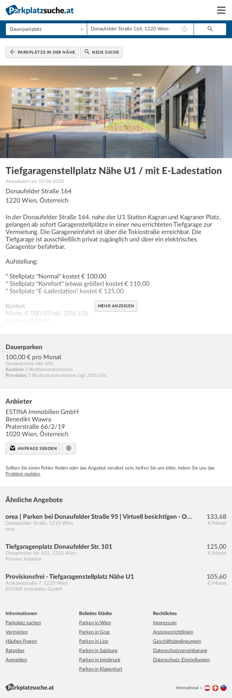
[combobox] (140, 29)
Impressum (165, 623)
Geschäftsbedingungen (177, 641)
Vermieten (17, 632)
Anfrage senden (33, 448)
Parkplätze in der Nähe (42, 51)
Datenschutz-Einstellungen (181, 660)
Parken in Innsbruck (99, 660)
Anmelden (16, 660)
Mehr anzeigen (116, 306)
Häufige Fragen (21, 641)
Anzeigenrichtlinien (173, 632)
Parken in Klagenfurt (100, 669)
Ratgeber (15, 650)
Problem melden (23, 474)
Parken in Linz (93, 641)
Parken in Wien (95, 623)
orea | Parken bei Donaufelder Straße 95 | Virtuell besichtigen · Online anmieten (100, 517)
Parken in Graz (94, 632)
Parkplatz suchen (23, 623)
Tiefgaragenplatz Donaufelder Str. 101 (59, 547)
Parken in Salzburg (98, 650)
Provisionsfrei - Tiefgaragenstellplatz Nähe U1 (70, 577)
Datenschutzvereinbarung (180, 650)
